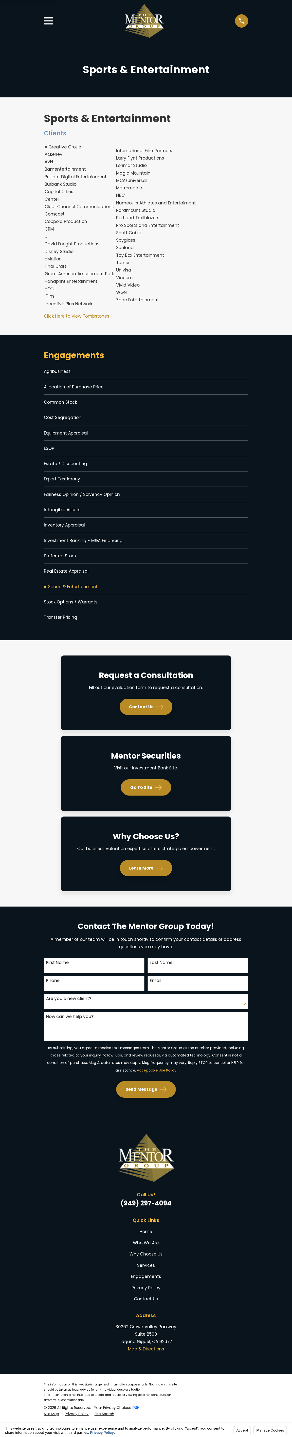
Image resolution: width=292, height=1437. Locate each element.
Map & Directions (146, 1361)
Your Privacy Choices (116, 1420)
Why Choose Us (146, 1267)
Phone (53, 992)
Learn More (146, 880)
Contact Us (146, 719)
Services (146, 1278)
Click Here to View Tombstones (76, 316)
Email (155, 992)
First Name (57, 974)
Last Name (161, 974)
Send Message (146, 1101)
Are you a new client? (68, 1010)
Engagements (146, 1289)
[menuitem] (146, 372)
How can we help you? (70, 1028)
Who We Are (146, 1255)
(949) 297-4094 (146, 1215)
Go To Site (146, 799)
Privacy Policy (146, 1300)
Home (146, 1244)
